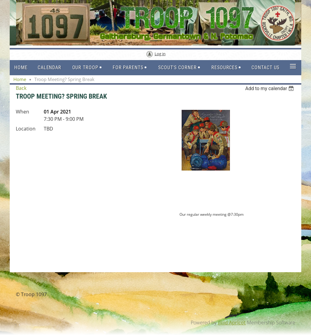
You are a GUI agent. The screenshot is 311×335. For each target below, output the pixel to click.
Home (19, 79)
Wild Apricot (232, 322)
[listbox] (270, 88)
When (22, 111)
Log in (160, 53)
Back (21, 88)
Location (26, 128)
